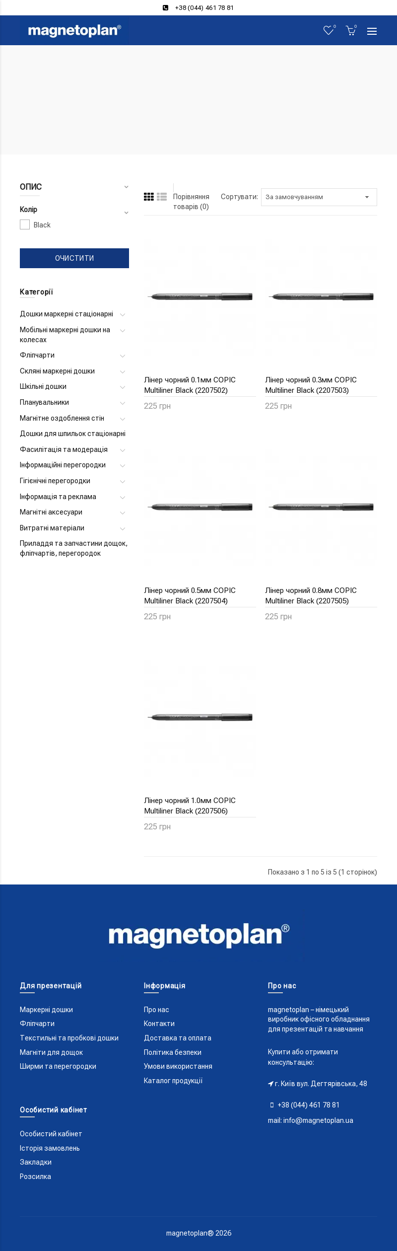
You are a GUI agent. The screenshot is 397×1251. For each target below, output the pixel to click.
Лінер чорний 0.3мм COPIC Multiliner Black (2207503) (311, 385)
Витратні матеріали (52, 528)
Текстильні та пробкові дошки (69, 1038)
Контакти (159, 1024)
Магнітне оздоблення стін (62, 418)
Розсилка (35, 1176)
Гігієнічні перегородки (55, 481)
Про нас (156, 1010)
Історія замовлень (50, 1148)
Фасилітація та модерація (64, 449)
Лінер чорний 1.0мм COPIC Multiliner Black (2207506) (190, 805)
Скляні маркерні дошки (57, 371)
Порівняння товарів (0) (191, 202)
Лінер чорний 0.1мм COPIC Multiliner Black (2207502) (190, 385)
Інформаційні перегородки (63, 465)
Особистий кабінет (51, 1134)
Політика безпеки (172, 1052)
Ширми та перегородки (58, 1066)
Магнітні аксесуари (51, 512)
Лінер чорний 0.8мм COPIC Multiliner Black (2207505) (311, 595)
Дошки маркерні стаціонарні (66, 314)
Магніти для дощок (51, 1052)
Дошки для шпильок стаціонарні (73, 434)
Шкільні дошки (43, 386)
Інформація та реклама (58, 497)
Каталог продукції (173, 1081)
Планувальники (44, 402)
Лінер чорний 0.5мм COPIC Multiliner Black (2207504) (190, 595)
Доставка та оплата (177, 1038)
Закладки (36, 1162)
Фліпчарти (37, 355)
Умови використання (178, 1066)
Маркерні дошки (46, 1010)
